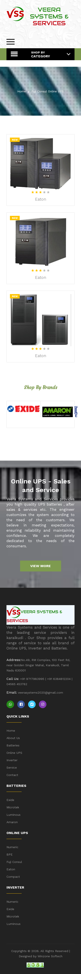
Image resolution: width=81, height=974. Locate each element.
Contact (12, 775)
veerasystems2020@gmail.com (40, 692)
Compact (13, 876)
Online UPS (14, 752)
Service (11, 767)
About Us (13, 738)
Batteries (12, 745)
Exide (10, 800)
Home (21, 91)
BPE (9, 854)
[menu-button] (10, 41)
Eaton (40, 199)
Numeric (12, 847)
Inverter (11, 760)
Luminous (13, 814)
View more (40, 566)
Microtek (12, 807)
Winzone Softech (49, 956)
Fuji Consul (14, 862)
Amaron (12, 822)
